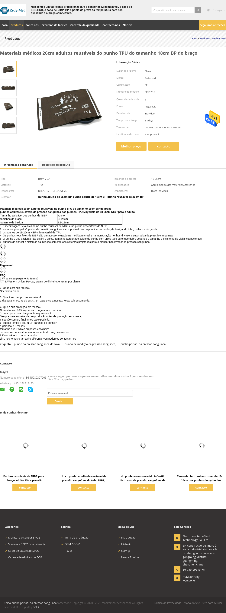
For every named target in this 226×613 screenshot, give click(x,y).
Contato (60, 401)
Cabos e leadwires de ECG (23, 557)
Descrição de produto (56, 164)
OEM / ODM (70, 544)
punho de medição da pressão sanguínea (90, 344)
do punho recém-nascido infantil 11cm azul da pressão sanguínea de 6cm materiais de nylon (142, 480)
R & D (66, 550)
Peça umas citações (212, 25)
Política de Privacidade (167, 603)
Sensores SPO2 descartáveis (25, 544)
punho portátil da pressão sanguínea (143, 344)
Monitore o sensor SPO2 (22, 537)
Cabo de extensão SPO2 (22, 550)
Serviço (124, 550)
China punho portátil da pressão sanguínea (30, 603)
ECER (36, 607)
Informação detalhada (18, 164)
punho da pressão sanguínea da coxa (37, 344)
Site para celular (212, 603)
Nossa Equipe (128, 557)
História (124, 544)
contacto (163, 146)
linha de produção (75, 537)
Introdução (127, 537)
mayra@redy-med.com (191, 579)
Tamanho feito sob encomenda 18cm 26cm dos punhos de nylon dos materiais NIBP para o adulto (201, 480)
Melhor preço (131, 146)
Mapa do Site (192, 603)
